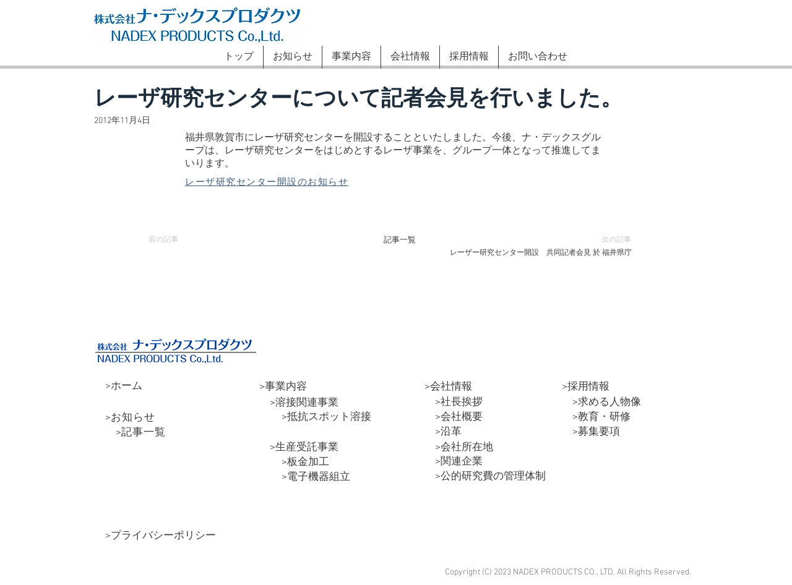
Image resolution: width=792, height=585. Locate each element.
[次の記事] (610, 240)
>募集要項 (591, 432)
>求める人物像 (601, 402)
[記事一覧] (400, 240)
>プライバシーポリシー (160, 536)
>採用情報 (585, 387)
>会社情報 (448, 387)
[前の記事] (169, 240)
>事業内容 (283, 387)
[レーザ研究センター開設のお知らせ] (279, 182)
